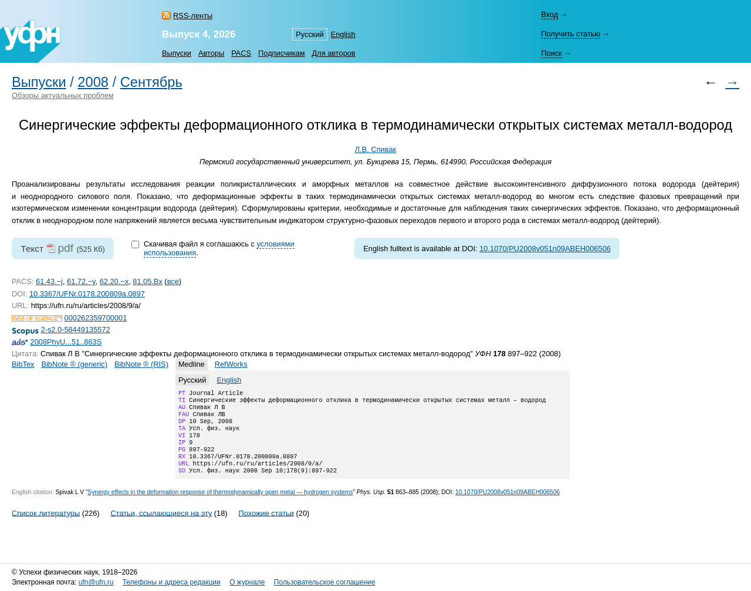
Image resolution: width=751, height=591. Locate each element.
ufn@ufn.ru (96, 582)
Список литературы (46, 526)
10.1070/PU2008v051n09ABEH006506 (545, 248)
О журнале (247, 582)
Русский (309, 34)
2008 (93, 82)
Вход (549, 14)
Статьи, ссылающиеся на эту (161, 526)
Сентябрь (151, 82)
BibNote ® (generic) (74, 364)
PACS (241, 53)
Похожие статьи (266, 526)
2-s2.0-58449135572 (75, 329)
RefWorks (231, 364)
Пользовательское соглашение (325, 582)
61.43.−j (49, 281)
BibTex (23, 364)
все (173, 281)
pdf (65, 248)
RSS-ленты (192, 15)
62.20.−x (114, 281)
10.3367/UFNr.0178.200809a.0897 (87, 293)
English (343, 34)
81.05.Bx (148, 281)
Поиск (551, 53)
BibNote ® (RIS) (141, 364)
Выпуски (176, 53)
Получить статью (570, 33)
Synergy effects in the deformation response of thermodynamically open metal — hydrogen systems (220, 506)
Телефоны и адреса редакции (172, 582)
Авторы (211, 53)
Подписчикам (281, 53)
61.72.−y (81, 281)
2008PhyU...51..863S (66, 341)
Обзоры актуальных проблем (63, 95)
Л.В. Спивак (375, 149)
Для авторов (334, 53)
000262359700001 (96, 317)
